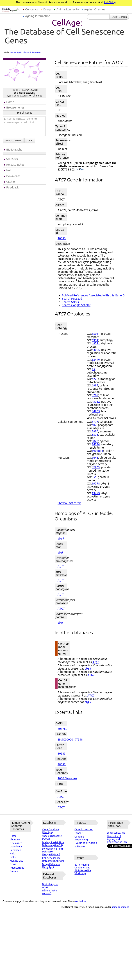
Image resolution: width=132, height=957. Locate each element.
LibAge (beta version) (49, 892)
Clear (30, 140)
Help (9, 170)
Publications (17, 867)
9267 (95, 395)
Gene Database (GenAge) (50, 831)
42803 (96, 467)
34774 (96, 444)
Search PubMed (72, 298)
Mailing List (16, 860)
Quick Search (119, 16)
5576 (95, 434)
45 (93, 369)
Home (10, 101)
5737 (95, 421)
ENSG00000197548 (70, 739)
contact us (80, 901)
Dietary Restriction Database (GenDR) (53, 844)
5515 (95, 477)
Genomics (31, 9)
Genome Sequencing (81, 838)
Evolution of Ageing (85, 842)
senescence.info (116, 832)
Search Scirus (70, 301)
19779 (96, 493)
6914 (95, 340)
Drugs (47, 9)
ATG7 (61, 608)
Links (12, 857)
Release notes (15, 164)
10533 (62, 238)
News (13, 864)
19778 (96, 483)
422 (94, 379)
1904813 (97, 450)
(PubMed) (80, 169)
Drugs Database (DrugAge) (51, 866)
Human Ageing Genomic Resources (25, 52)
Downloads (13, 176)
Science (14, 871)
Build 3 (16, 89)
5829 (95, 441)
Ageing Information (37, 16)
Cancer (78, 833)
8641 (95, 457)
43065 (96, 349)
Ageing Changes (94, 9)
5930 (95, 431)
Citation (11, 181)
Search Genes (13, 140)
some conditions (120, 907)
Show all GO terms (69, 503)
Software (79, 846)
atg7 (60, 552)
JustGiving (110, 2)
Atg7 (61, 566)
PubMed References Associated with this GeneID (93, 295)
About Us (15, 839)
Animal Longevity (67, 9)
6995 (95, 385)
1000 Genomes (67, 778)
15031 (96, 333)
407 (94, 424)
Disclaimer (16, 843)
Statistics (12, 158)
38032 (62, 764)
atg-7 (61, 538)
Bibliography (14, 149)
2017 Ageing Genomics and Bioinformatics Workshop (82, 869)
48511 (96, 343)
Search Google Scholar (76, 305)
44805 (96, 411)
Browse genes (15, 107)
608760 (62, 728)
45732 (96, 401)
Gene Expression (83, 829)
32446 (96, 359)
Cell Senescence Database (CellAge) (53, 859)
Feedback (12, 187)
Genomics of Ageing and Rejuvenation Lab (117, 839)
